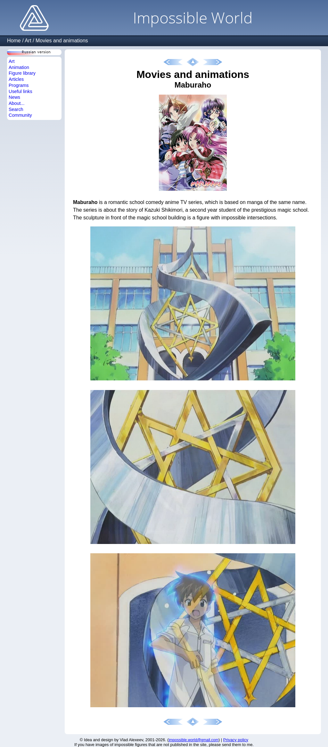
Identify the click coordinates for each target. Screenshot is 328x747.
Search (16, 109)
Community (20, 115)
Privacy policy (235, 739)
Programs (19, 85)
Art (28, 40)
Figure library (22, 73)
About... (17, 103)
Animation (19, 67)
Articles (16, 79)
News (14, 97)
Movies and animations (62, 40)
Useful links (20, 91)
